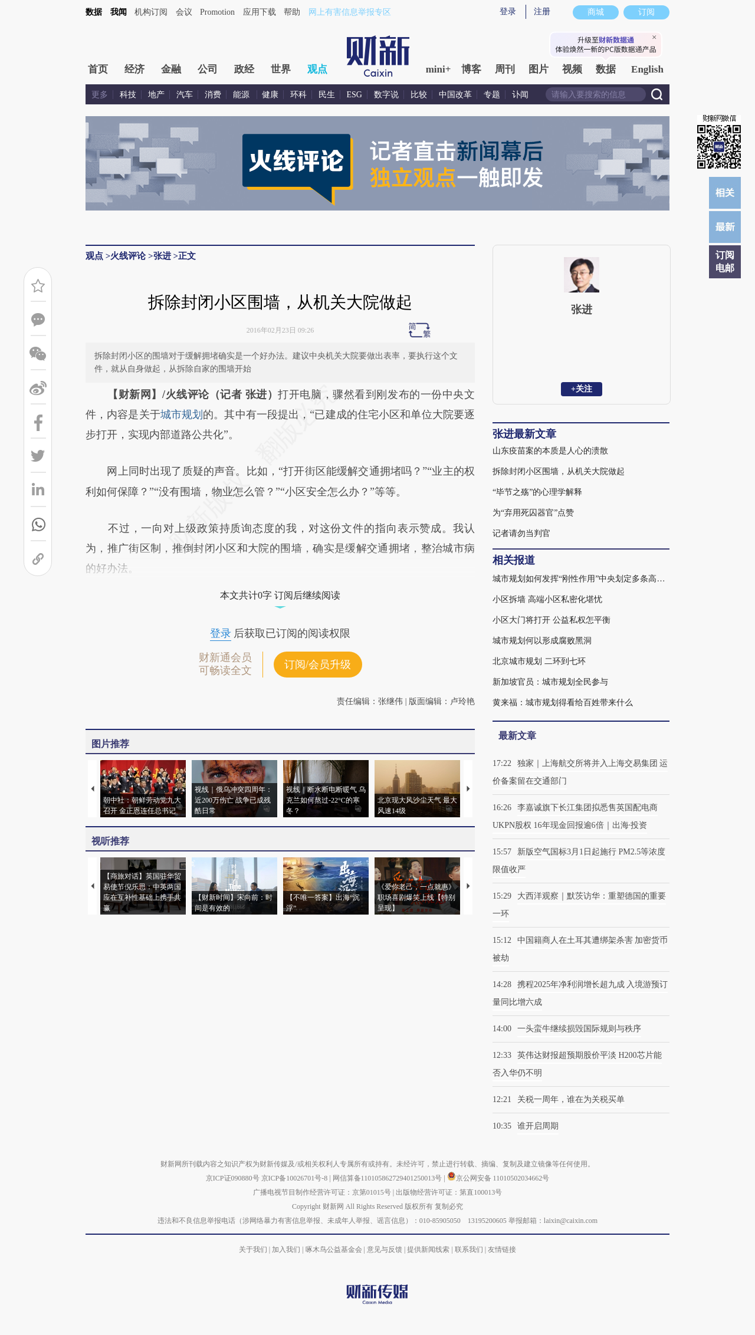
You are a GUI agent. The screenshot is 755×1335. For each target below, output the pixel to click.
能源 (242, 94)
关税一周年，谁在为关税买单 (571, 1099)
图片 (538, 69)
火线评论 (128, 256)
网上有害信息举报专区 (349, 12)
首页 (98, 69)
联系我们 (469, 1249)
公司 (208, 69)
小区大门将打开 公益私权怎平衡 (551, 620)
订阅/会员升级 (317, 664)
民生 (327, 94)
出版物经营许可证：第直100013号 (449, 1192)
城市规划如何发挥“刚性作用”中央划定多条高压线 (581, 578)
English (647, 69)
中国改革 (455, 94)
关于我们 (253, 1249)
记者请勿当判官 (521, 533)
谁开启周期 (538, 1126)
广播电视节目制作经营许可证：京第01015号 (322, 1192)
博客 (471, 69)
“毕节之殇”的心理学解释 (537, 492)
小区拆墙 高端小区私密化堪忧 (547, 599)
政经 (244, 69)
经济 (134, 69)
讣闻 (520, 94)
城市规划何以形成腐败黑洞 (542, 640)
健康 (270, 94)
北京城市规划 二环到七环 (539, 661)
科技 (128, 94)
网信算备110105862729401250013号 (388, 1178)
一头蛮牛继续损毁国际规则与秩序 (579, 1028)
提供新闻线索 (428, 1249)
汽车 (184, 94)
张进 (162, 256)
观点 (317, 69)
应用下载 (259, 12)
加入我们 (286, 1249)
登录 (508, 11)
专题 (492, 94)
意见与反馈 (384, 1249)
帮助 (292, 12)
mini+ (438, 69)
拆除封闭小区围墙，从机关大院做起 (559, 471)
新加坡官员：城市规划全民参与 (550, 682)
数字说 (386, 94)
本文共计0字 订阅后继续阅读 (280, 595)
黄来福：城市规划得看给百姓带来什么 (563, 702)
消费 (213, 94)
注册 (542, 11)
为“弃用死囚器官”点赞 (533, 512)
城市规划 (181, 414)
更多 (99, 94)
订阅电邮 (724, 261)
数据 (94, 12)
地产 (156, 94)
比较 (419, 94)
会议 (184, 12)
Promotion (217, 12)
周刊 (505, 69)
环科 (298, 94)
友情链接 (502, 1249)
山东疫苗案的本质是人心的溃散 (550, 450)
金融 (171, 69)
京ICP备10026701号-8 (295, 1178)
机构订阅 (151, 12)
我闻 (118, 12)
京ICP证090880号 (233, 1178)
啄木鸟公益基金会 (335, 1249)
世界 (281, 69)
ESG (354, 94)
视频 (572, 69)
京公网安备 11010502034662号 (498, 1178)
